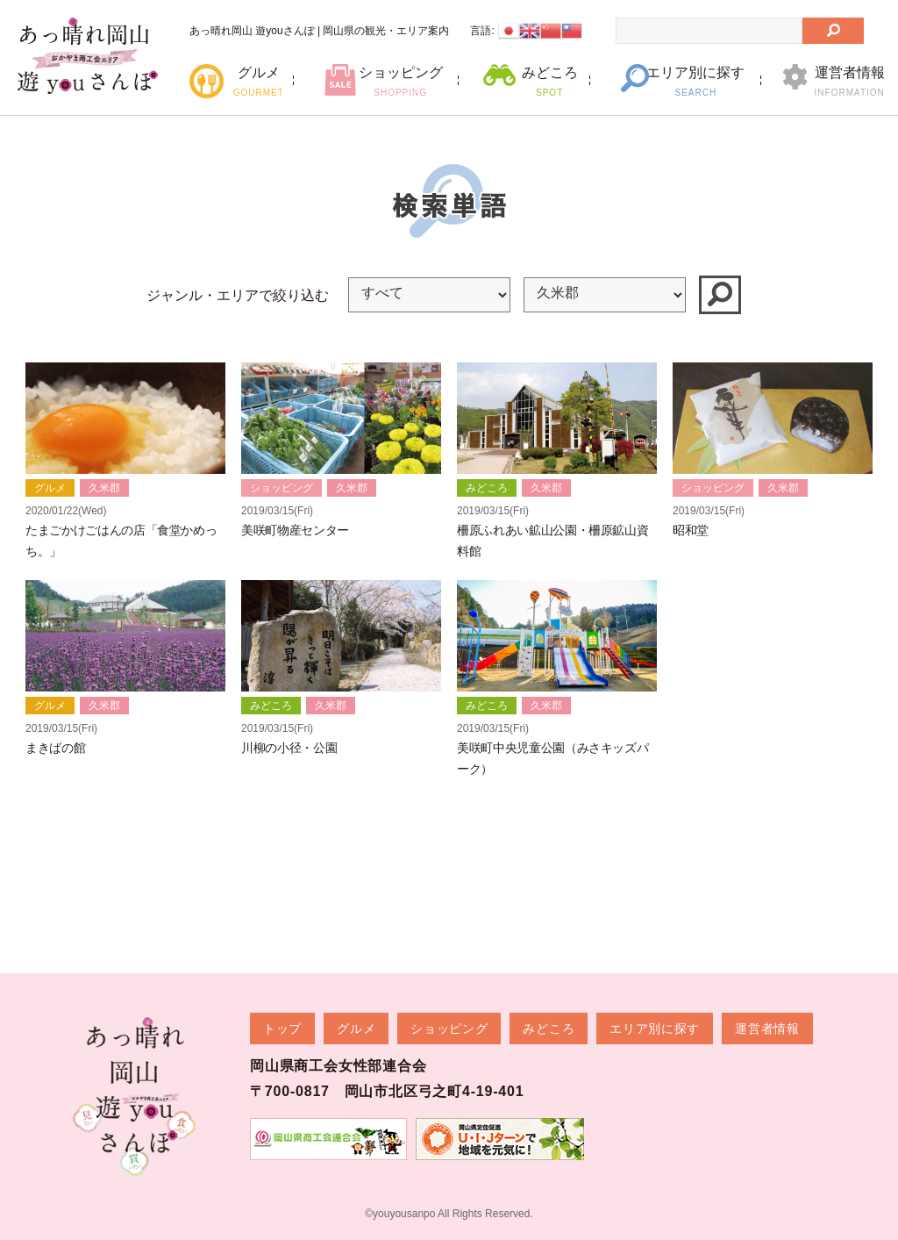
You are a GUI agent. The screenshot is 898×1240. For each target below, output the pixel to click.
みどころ (549, 81)
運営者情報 (849, 81)
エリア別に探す (695, 81)
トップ (282, 1028)
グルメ (258, 81)
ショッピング (400, 81)
